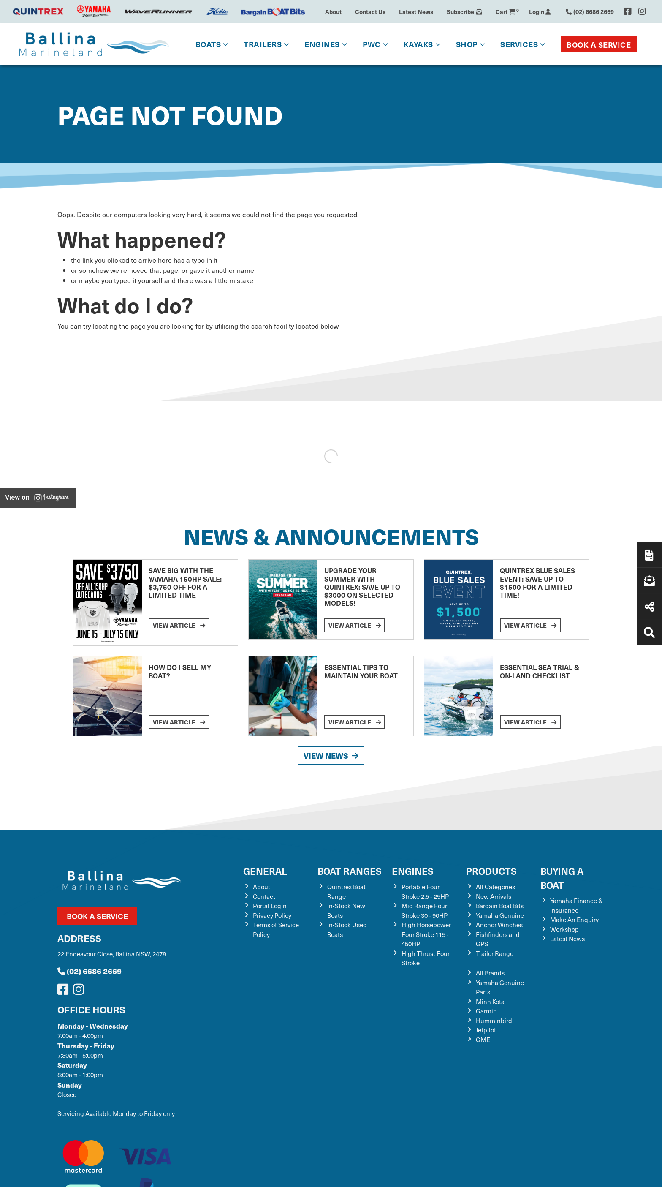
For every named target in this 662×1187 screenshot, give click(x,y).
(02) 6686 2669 (89, 971)
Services (519, 44)
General (265, 870)
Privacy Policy (272, 915)
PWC (372, 44)
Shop (467, 44)
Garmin (486, 1010)
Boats (208, 44)
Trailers (263, 44)
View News (331, 755)
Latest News (416, 11)
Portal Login (270, 905)
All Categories (495, 886)
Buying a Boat (561, 877)
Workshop (564, 929)
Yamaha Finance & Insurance (576, 905)
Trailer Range (494, 953)
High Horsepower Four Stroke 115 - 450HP (426, 934)
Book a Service (599, 44)
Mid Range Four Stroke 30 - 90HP (425, 910)
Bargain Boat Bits (500, 905)
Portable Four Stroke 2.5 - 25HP (425, 891)
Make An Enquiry (574, 919)
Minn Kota (490, 1001)
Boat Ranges (349, 870)
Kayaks (418, 44)
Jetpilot (486, 1030)
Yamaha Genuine (500, 915)
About (333, 11)
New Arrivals (493, 896)
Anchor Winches (499, 924)
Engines (322, 44)
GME (483, 1039)
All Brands (490, 972)
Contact (264, 896)
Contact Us (370, 11)
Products (491, 870)
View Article (179, 625)
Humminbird (494, 1020)
